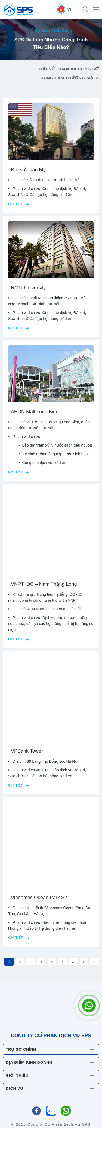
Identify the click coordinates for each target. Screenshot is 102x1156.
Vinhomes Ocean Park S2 (39, 897)
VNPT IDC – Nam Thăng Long (44, 584)
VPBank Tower (27, 751)
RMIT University (28, 287)
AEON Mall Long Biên (34, 411)
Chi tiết (18, 204)
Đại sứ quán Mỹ (28, 169)
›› (94, 962)
